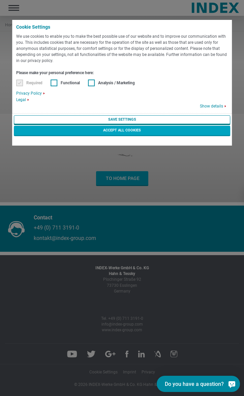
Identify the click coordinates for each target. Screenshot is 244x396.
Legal (21, 99)
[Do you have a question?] (232, 384)
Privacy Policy (29, 93)
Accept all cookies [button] (122, 130)
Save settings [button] (122, 119)
